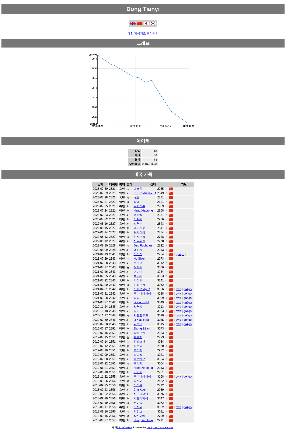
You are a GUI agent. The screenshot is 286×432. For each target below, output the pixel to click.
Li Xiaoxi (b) (141, 302)
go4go (180, 254)
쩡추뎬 (138, 223)
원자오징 (139, 236)
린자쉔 (138, 267)
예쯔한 (138, 188)
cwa (178, 289)
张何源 (138, 214)
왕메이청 (139, 232)
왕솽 (136, 297)
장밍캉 (138, 354)
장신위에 (139, 415)
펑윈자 (138, 249)
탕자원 (138, 407)
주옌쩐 (138, 263)
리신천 (138, 280)
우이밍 (138, 350)
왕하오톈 (139, 332)
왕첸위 (138, 380)
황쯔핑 (138, 346)
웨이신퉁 (139, 228)
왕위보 (138, 411)
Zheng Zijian (142, 328)
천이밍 (138, 402)
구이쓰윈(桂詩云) (145, 193)
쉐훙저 (138, 337)
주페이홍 (139, 206)
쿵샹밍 (138, 363)
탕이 (136, 311)
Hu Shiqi (139, 258)
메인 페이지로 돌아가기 (143, 33)
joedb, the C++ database (159, 427)
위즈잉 (138, 324)
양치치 (138, 372)
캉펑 (136, 201)
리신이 (138, 254)
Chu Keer (140, 389)
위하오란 (139, 284)
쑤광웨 (138, 276)
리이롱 (138, 385)
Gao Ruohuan (143, 245)
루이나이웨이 (142, 293)
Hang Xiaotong (143, 210)
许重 (136, 197)
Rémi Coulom (124, 427)
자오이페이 (141, 398)
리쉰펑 (138, 219)
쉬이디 (138, 271)
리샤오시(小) (142, 289)
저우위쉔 (139, 241)
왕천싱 (138, 306)
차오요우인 (141, 315)
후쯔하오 (139, 359)
